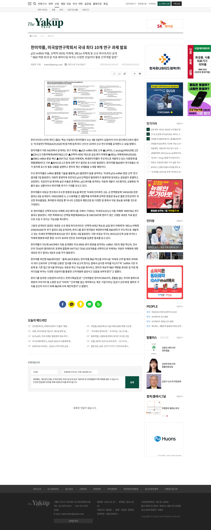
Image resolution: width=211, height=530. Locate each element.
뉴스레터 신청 (164, 3)
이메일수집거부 (171, 488)
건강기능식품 (73, 9)
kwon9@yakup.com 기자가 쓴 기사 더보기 (64, 64)
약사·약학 (78, 3)
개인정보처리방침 (130, 488)
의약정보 (152, 3)
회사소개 (37, 488)
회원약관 (97, 488)
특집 (105, 3)
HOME (33, 36)
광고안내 (69, 488)
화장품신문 (142, 3)
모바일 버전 (73, 520)
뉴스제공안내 (53, 488)
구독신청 (176, 3)
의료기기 (85, 9)
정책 (51, 3)
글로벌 (88, 3)
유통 (53, 9)
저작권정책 (112, 488)
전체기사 (42, 3)
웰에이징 (97, 3)
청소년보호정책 (151, 488)
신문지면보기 (130, 3)
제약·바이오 (42, 9)
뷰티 (61, 9)
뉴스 (42, 36)
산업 (57, 4)
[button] (162, 416)
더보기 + (180, 123)
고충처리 (83, 488)
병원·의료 (66, 3)
